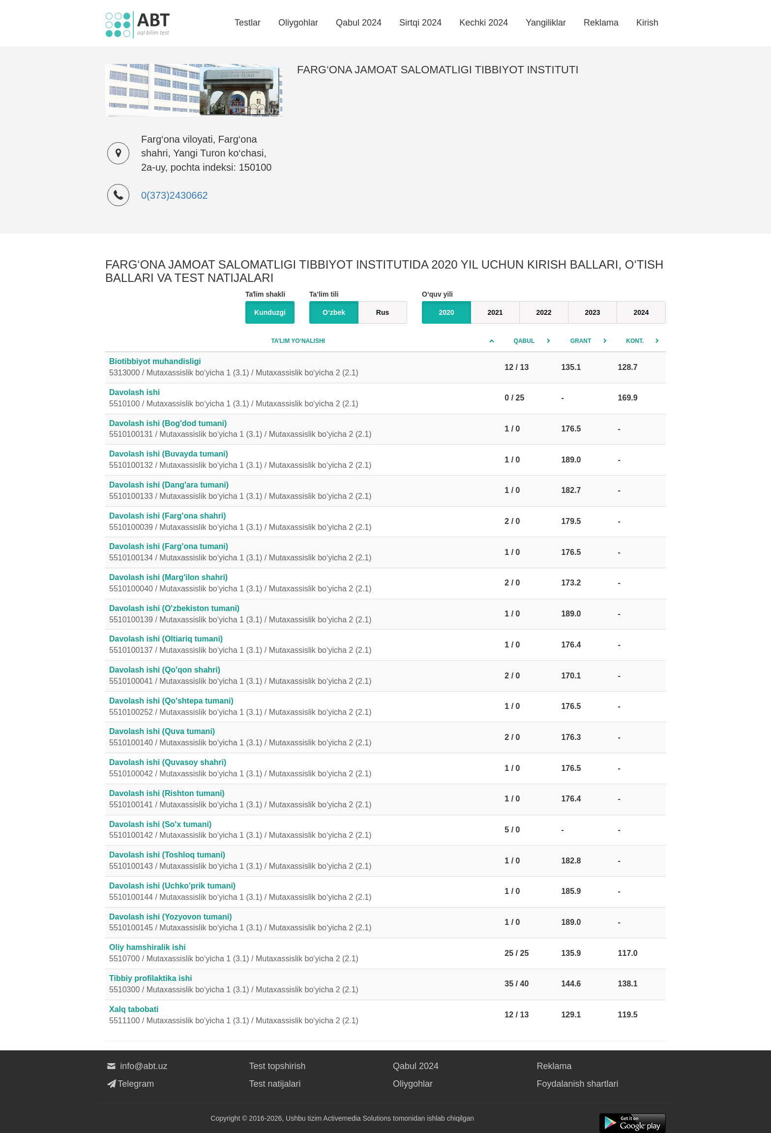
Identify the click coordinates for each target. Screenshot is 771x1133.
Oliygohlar (298, 23)
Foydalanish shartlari (578, 1084)
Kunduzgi (270, 312)
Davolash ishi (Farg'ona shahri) (303, 522)
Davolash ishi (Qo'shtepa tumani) (303, 707)
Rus (382, 312)
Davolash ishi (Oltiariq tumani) (303, 645)
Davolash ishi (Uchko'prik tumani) (303, 892)
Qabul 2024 (359, 23)
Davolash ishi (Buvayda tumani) (303, 460)
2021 (495, 312)
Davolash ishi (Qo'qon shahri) (303, 676)
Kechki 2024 (483, 23)
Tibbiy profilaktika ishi (303, 985)
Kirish (647, 23)
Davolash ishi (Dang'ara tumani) (303, 491)
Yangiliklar (546, 23)
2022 (543, 312)
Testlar (248, 23)
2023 (592, 312)
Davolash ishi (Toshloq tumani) (303, 861)
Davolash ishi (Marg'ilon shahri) (303, 584)
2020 (446, 312)
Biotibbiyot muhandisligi (303, 368)
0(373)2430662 (174, 195)
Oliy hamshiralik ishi (303, 954)
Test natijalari (275, 1084)
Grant (581, 340)
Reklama (601, 23)
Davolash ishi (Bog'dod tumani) (303, 430)
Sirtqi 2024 (420, 23)
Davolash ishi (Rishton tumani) (303, 800)
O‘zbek (334, 312)
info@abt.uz (136, 1066)
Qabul (524, 340)
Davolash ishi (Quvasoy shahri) (303, 769)
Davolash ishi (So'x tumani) (303, 831)
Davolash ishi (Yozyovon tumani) (303, 923)
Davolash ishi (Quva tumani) (303, 738)
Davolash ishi (303, 399)
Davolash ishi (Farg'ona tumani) (303, 553)
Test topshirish (277, 1066)
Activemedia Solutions (357, 1118)
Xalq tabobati (303, 1016)
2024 (641, 312)
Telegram (129, 1084)
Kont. (635, 340)
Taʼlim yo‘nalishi (298, 340)
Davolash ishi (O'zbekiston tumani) (303, 615)
